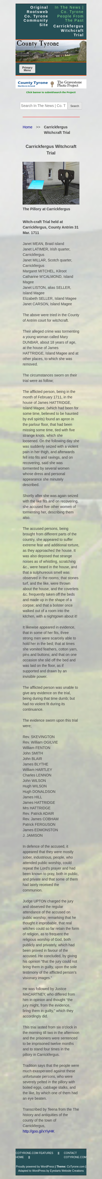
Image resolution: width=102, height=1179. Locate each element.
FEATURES (46, 1152)
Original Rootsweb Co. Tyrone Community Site (36, 16)
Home (27, 127)
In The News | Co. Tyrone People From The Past (69, 13)
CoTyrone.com (76, 1166)
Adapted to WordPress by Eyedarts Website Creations (51, 1170)
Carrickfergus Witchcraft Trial (68, 30)
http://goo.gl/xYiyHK (38, 1131)
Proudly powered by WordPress (35, 1166)
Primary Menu (27, 69)
